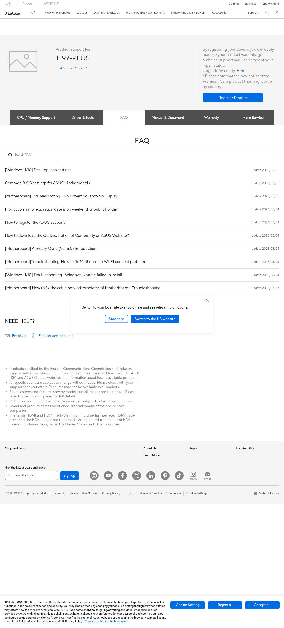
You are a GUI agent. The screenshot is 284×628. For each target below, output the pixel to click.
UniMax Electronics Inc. (158, 502)
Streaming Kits (106, 529)
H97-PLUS (15, 23)
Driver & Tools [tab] (82, 118)
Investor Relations (155, 475)
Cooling (56, 495)
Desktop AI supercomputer (114, 482)
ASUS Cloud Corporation (160, 495)
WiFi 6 (55, 556)
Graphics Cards (61, 482)
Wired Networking (109, 455)
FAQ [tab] (124, 118)
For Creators (13, 496)
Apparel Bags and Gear (112, 535)
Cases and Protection (111, 542)
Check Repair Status (203, 455)
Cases (55, 489)
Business (250, 4)
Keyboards (104, 509)
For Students (13, 502)
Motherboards (60, 475)
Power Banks (105, 562)
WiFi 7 (55, 549)
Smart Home (105, 495)
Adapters (57, 579)
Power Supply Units (64, 502)
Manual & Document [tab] (168, 118)
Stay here (116, 319)
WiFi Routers (59, 562)
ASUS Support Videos (204, 495)
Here (241, 71)
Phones (10, 462)
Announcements (153, 469)
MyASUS (195, 502)
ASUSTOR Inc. (152, 488)
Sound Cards (59, 535)
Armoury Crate (153, 562)
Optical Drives (60, 509)
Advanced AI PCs (154, 522)
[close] (207, 300)
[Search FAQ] (142, 154)
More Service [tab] (253, 118)
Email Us (19, 336)
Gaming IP (103, 582)
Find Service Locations (204, 462)
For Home (11, 482)
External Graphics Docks (67, 522)
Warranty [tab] (211, 118)
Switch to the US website (155, 319)
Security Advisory (201, 488)
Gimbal (101, 575)
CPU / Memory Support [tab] (36, 118)
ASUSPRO (150, 535)
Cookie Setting (188, 605)
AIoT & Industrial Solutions (114, 475)
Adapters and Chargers (112, 549)
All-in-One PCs (14, 542)
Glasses (56, 462)
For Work (11, 489)
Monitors (11, 529)
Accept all (262, 605)
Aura (146, 569)
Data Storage (60, 515)
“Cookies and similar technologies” (106, 621)
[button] (234, 4)
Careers (148, 462)
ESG (238, 455)
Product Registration (203, 469)
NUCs (9, 562)
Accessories (13, 469)
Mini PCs (10, 569)
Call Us (194, 482)
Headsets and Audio (110, 522)
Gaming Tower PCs (17, 556)
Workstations (13, 576)
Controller (103, 569)
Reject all (225, 605)
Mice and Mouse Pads (111, 515)
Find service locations (55, 336)
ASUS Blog (150, 555)
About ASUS (151, 455)
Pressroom (150, 482)
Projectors (12, 536)
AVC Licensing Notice (157, 549)
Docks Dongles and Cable (113, 555)
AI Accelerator (60, 529)
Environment (270, 4)
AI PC (147, 515)
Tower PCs (12, 549)
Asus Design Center (156, 529)
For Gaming (12, 509)
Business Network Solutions (115, 462)
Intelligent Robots (108, 469)
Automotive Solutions (157, 542)
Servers (101, 488)
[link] (12, 13)
